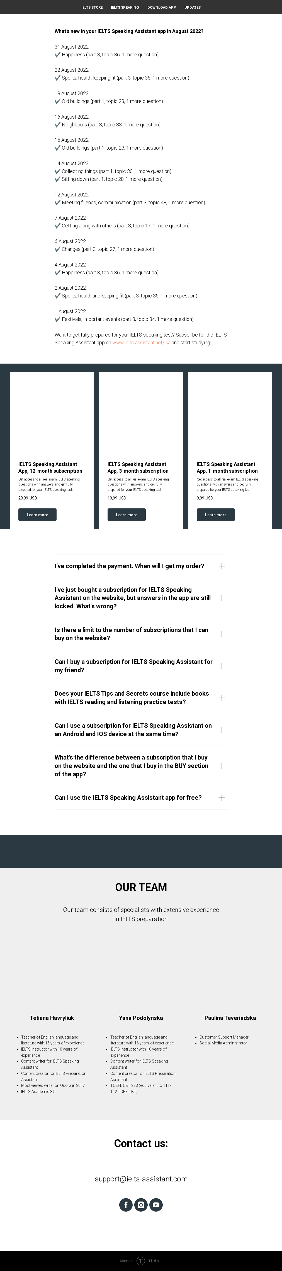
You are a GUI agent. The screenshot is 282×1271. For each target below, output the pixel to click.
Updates (192, 7)
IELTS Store (92, 7)
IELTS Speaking (125, 7)
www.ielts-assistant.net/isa (141, 342)
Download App (161, 7)
